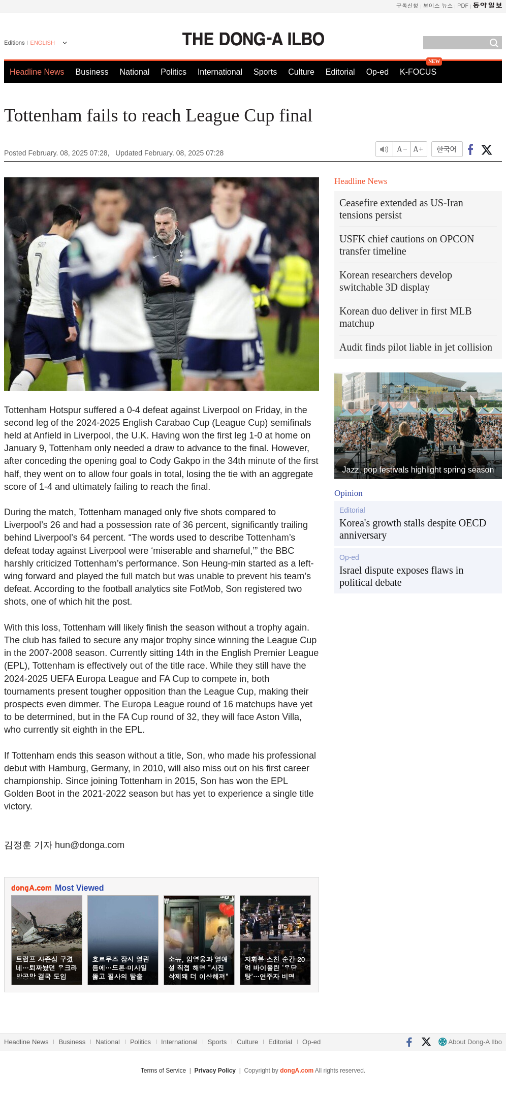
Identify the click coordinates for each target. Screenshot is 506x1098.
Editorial (340, 72)
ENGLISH (42, 43)
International (220, 72)
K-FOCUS (418, 72)
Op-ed (377, 72)
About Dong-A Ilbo (470, 1042)
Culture (301, 72)
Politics (173, 72)
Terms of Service (163, 1070)
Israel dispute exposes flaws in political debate (401, 576)
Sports (265, 72)
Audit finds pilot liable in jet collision (415, 347)
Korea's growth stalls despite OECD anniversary (412, 529)
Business (92, 72)
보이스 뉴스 (438, 5)
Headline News (37, 72)
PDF (462, 5)
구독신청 (407, 5)
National (135, 72)
